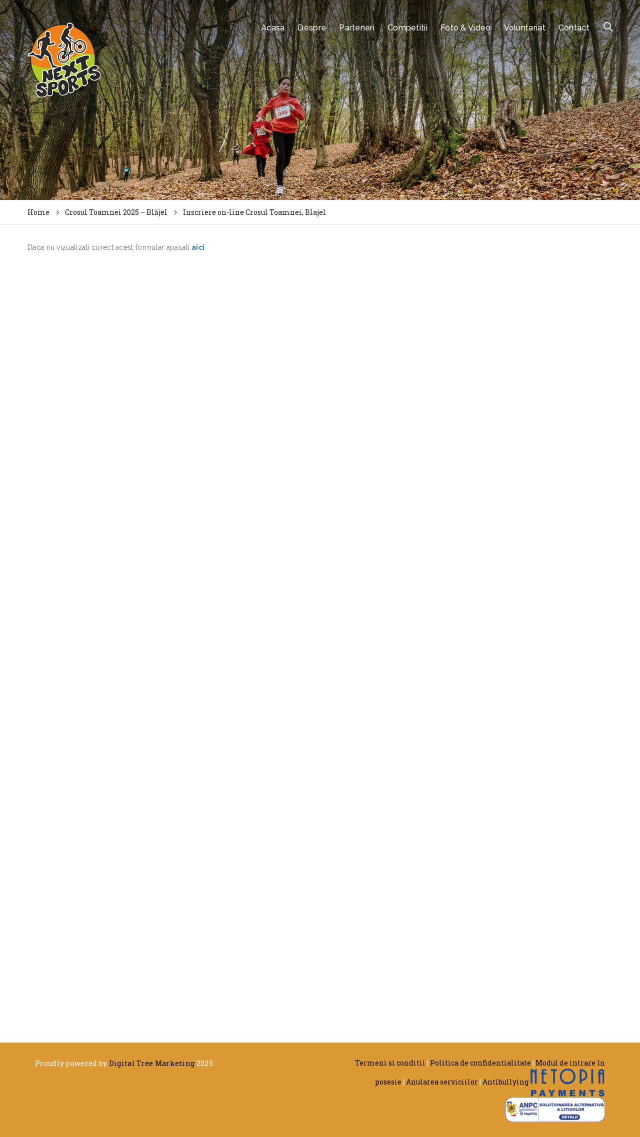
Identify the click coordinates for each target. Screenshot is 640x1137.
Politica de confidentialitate (480, 1063)
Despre (312, 27)
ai (195, 247)
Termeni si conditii (390, 1063)
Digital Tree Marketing (152, 1063)
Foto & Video (465, 27)
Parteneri (356, 27)
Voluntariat (525, 27)
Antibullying (505, 1082)
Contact (574, 27)
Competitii (408, 27)
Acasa (273, 27)
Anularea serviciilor (442, 1082)
